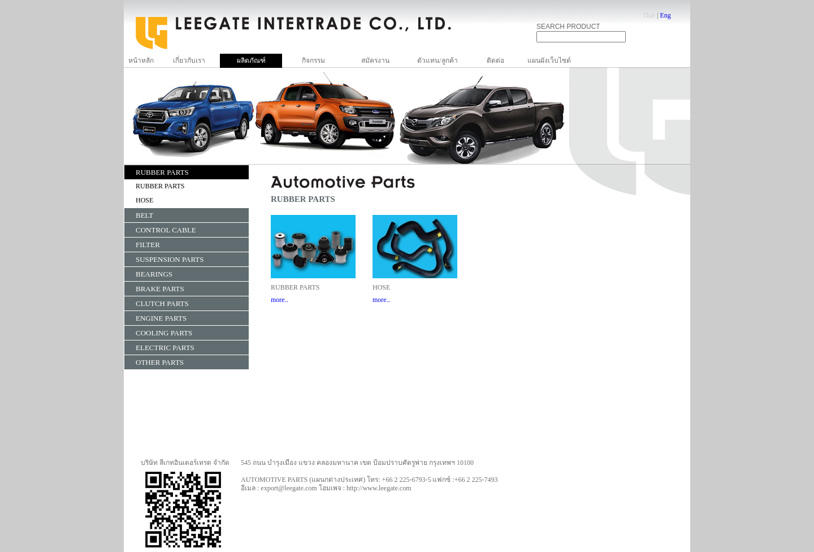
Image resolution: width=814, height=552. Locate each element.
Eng (665, 15)
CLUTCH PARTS (162, 303)
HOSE (144, 200)
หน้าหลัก (141, 60)
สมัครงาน (375, 60)
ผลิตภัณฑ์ (251, 60)
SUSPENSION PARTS (170, 259)
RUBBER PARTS (162, 172)
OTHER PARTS (160, 362)
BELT (144, 215)
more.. (279, 300)
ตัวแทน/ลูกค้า (437, 60)
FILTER (148, 244)
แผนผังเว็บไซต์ (549, 60)
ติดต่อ (495, 60)
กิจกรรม (313, 60)
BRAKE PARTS (160, 288)
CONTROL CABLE (166, 230)
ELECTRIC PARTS (165, 347)
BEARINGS (154, 274)
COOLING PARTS (164, 333)
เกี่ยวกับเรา (189, 60)
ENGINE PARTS (161, 318)
